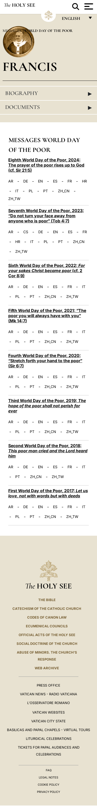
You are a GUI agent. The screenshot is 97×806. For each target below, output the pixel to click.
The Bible (47, 600)
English (73, 20)
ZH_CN (64, 191)
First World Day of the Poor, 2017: (48, 493)
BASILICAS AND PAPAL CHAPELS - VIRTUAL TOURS (48, 730)
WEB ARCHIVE (47, 668)
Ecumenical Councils (47, 626)
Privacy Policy (48, 792)
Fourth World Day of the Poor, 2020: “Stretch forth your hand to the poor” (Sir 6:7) (45, 360)
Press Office (48, 685)
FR (70, 181)
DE (25, 181)
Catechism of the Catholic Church (46, 608)
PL (31, 191)
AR (10, 181)
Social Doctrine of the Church (47, 644)
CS (25, 232)
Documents (48, 107)
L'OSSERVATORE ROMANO (48, 703)
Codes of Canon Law (46, 617)
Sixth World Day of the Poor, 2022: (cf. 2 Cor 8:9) (46, 270)
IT (17, 191)
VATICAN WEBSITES (48, 712)
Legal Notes (48, 777)
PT (45, 191)
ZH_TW (14, 198)
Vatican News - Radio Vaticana (48, 694)
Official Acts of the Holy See (47, 635)
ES (55, 181)
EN (40, 181)
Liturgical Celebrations (48, 738)
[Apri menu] (88, 6)
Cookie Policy (48, 784)
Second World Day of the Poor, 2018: (47, 450)
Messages (12, 30)
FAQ (48, 770)
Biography (48, 93)
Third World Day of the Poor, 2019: (47, 405)
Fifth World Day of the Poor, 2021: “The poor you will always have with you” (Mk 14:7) (47, 315)
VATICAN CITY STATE (48, 721)
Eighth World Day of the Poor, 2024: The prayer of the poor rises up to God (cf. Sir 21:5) (46, 165)
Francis (30, 66)
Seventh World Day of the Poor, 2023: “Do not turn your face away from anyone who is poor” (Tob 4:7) (46, 215)
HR (84, 181)
